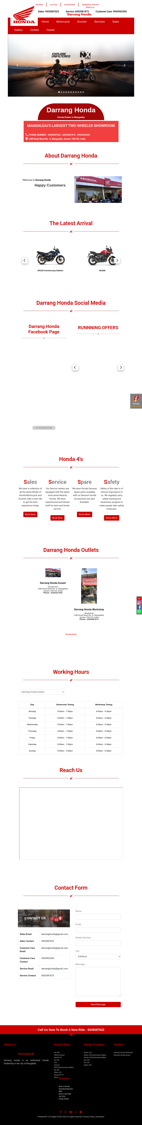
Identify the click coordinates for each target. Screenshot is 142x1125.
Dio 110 (87, 1062)
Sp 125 (56, 1060)
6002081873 (68, 134)
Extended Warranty (66, 1089)
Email (78, 924)
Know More (84, 514)
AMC (60, 1091)
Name (79, 911)
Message (80, 964)
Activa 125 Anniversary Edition (95, 1055)
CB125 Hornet (59, 1055)
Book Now (30, 514)
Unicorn (57, 1065)
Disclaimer (100, 1117)
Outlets (34, 29)
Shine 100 (57, 1077)
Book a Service (64, 1086)
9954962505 (83, 134)
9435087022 (54, 134)
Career (51, 29)
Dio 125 (87, 1060)
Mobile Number (83, 937)
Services (99, 21)
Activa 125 (88, 1065)
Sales (115, 21)
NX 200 (56, 1052)
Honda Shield (64, 1099)
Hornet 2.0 (58, 1057)
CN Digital (52, 1117)
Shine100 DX (59, 1075)
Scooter (82, 21)
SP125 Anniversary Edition (63, 1067)
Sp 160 (56, 1070)
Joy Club (62, 1096)
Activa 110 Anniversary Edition (95, 1057)
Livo (55, 1062)
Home (45, 21)
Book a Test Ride (65, 1094)
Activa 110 (88, 1052)
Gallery (18, 29)
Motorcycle (63, 21)
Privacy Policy (88, 1117)
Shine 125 (57, 1072)
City (77, 951)
